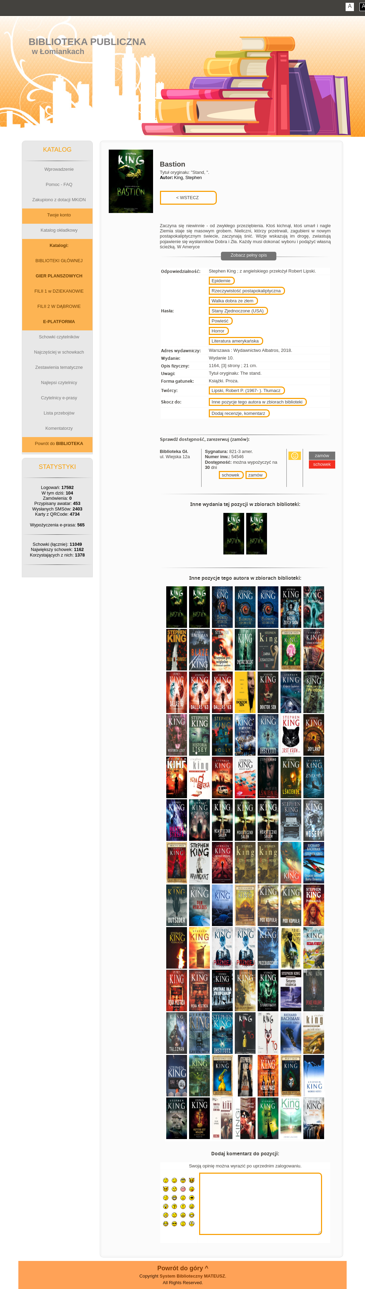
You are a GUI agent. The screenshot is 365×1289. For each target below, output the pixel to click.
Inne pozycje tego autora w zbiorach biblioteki (257, 402)
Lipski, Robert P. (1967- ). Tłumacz (246, 390)
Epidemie (221, 280)
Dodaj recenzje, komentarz (238, 413)
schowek (230, 475)
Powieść (220, 320)
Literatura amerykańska (235, 341)
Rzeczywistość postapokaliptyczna (246, 290)
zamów (255, 475)
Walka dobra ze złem (232, 300)
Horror (218, 331)
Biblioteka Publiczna (87, 41)
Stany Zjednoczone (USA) (238, 310)
